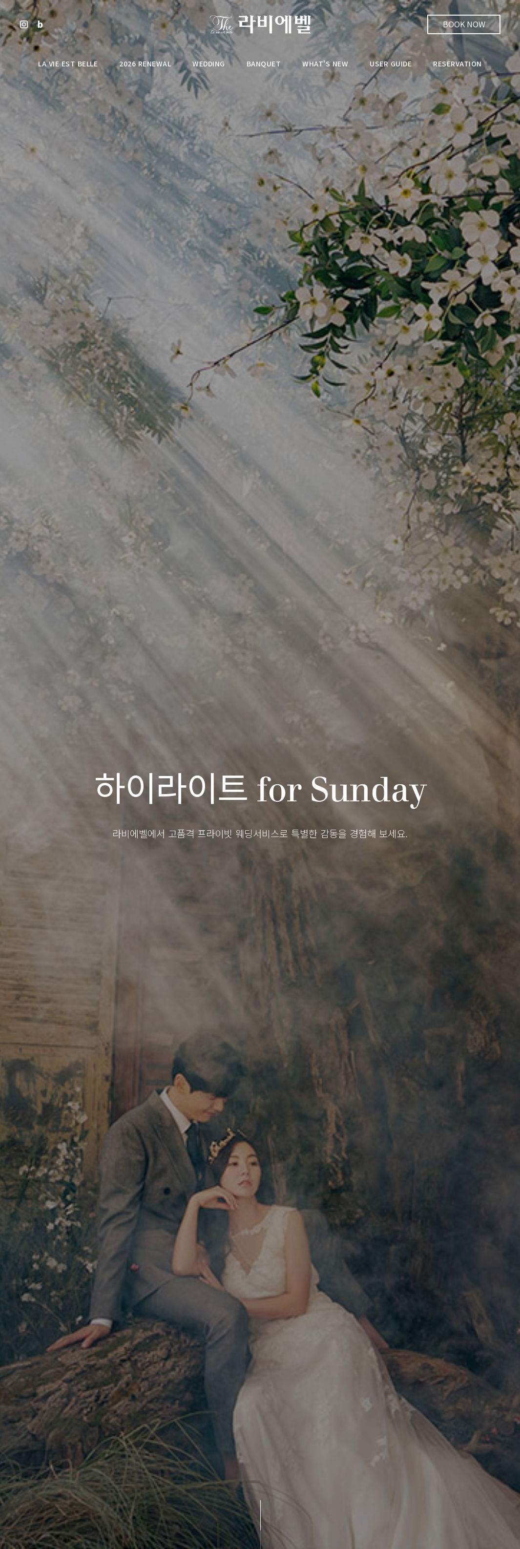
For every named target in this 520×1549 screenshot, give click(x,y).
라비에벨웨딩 (260, 24)
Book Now (464, 24)
